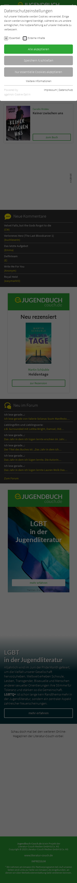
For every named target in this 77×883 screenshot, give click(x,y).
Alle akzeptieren (38, 49)
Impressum (50, 90)
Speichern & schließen (38, 60)
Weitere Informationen (38, 81)
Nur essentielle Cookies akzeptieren (38, 72)
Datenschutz (66, 90)
